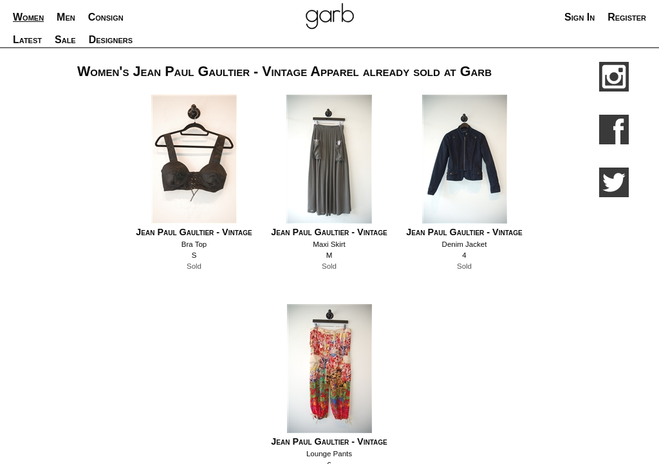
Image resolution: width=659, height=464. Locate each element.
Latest (27, 39)
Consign (106, 17)
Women (28, 17)
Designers (111, 39)
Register (627, 17)
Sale (65, 39)
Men (66, 17)
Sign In (579, 17)
